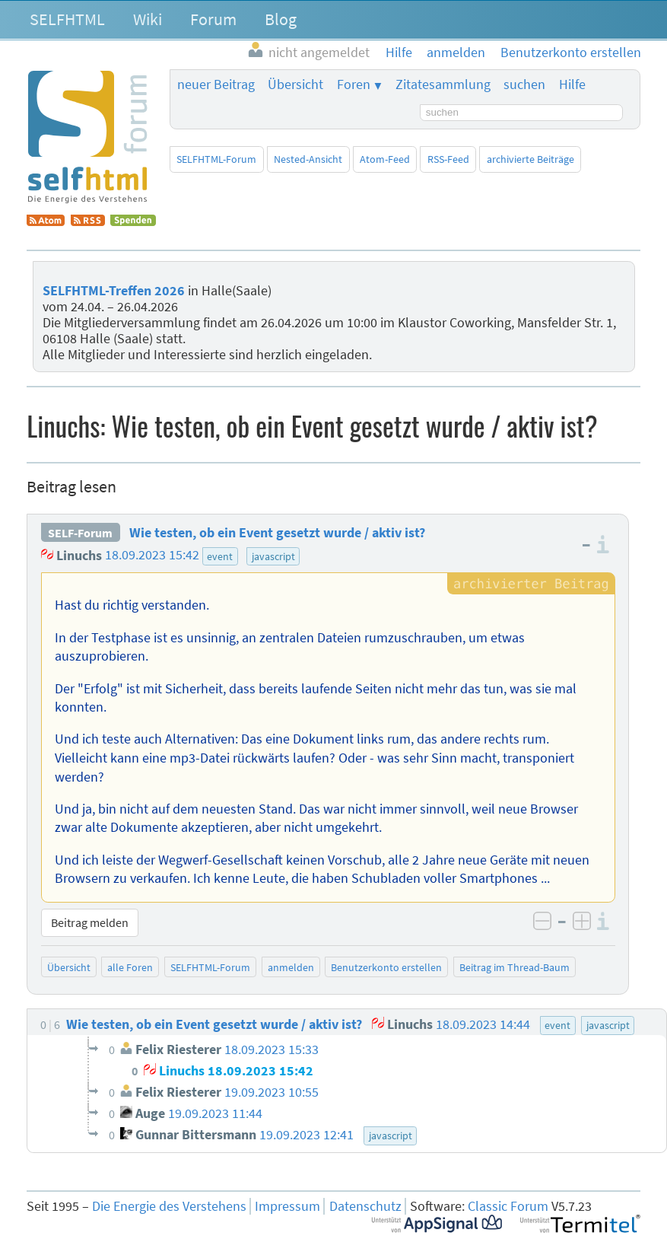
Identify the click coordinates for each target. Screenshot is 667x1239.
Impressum (287, 1206)
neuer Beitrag (216, 84)
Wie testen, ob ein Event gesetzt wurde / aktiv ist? (277, 532)
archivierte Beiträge (530, 159)
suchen (524, 84)
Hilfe (572, 84)
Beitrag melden (90, 922)
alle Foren (130, 967)
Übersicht (295, 84)
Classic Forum (508, 1206)
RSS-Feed (448, 159)
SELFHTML (67, 19)
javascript (273, 556)
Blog (281, 19)
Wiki (147, 19)
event (220, 556)
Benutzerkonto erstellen (386, 967)
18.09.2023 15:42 (152, 555)
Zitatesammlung (443, 84)
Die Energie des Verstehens (169, 1206)
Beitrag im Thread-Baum (514, 967)
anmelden (291, 967)
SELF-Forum (80, 532)
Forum (213, 19)
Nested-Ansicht (308, 159)
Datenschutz (365, 1206)
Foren (353, 84)
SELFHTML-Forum (216, 159)
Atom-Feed (385, 159)
